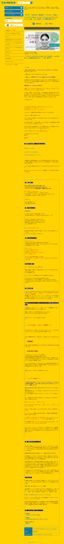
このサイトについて (9, 61)
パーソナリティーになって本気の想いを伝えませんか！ (13, 43)
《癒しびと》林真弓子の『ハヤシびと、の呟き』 (36, 7)
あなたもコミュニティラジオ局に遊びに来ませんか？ (13, 48)
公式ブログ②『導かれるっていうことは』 (32, 154)
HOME (25, 7)
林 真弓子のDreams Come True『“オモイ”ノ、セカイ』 (37, 519)
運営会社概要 (8, 58)
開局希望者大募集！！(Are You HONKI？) (13, 39)
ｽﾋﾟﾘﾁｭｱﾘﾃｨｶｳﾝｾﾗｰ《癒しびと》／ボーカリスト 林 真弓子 (45, 528)
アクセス (7, 36)
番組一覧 (27, 523)
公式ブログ (7, 55)
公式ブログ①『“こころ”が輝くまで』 (31, 151)
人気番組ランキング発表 (10, 30)
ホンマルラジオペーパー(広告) (11, 64)
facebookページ (8, 51)
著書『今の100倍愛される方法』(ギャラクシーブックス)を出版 (38, 494)
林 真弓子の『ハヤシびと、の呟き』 (33, 514)
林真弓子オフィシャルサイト (29, 148)
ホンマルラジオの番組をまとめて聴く (12, 33)
